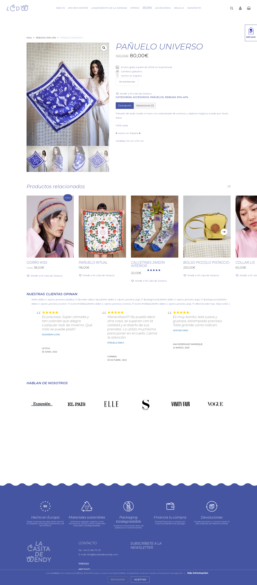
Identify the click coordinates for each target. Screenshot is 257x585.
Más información (197, 573)
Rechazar (118, 579)
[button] (104, 48)
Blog (82, 544)
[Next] (224, 232)
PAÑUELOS (157, 97)
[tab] (125, 105)
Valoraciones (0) (145, 105)
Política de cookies (51, 562)
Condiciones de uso (75, 562)
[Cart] (248, 8)
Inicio (29, 37)
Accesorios (141, 97)
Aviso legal (117, 558)
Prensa (84, 533)
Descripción (124, 105)
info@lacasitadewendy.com (102, 523)
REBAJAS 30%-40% (46, 37)
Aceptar (140, 579)
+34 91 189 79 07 (92, 519)
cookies (54, 573)
